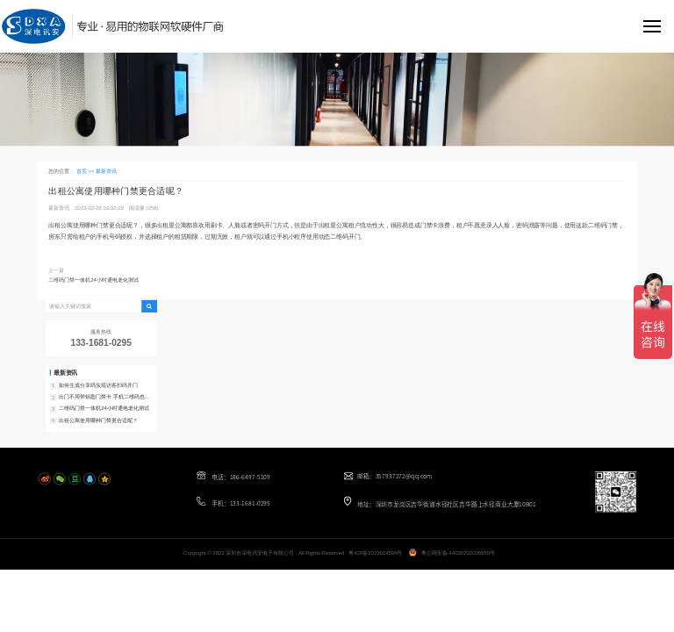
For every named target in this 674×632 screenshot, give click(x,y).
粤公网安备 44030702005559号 (458, 552)
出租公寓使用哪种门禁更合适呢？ (98, 420)
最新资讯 (106, 171)
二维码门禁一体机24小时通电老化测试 (93, 279)
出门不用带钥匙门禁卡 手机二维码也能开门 (104, 397)
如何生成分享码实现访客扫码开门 (98, 386)
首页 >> (86, 171)
